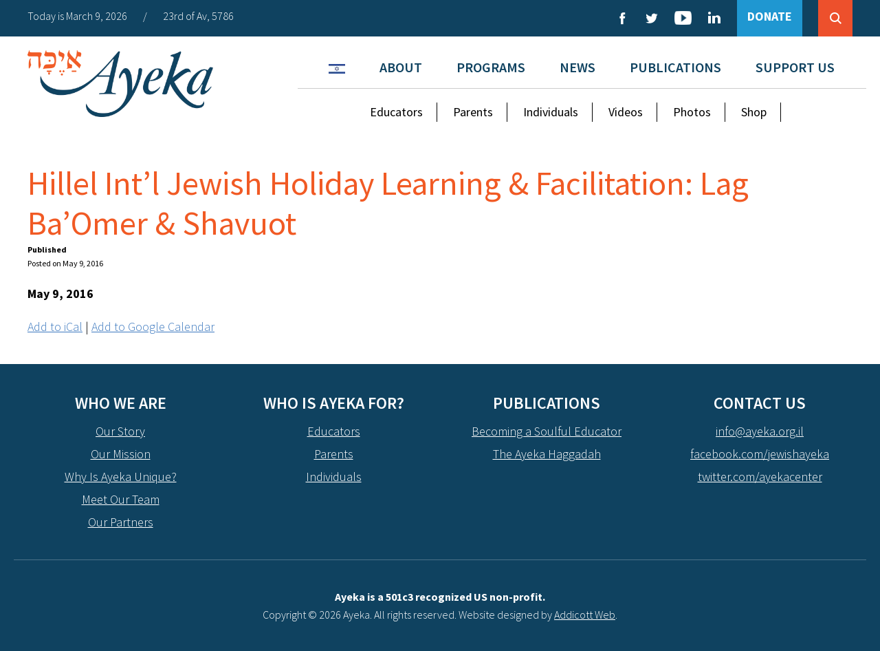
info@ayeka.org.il (760, 431)
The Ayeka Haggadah (547, 454)
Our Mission (121, 454)
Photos (692, 112)
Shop (754, 112)
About (401, 67)
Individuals (550, 112)
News (577, 67)
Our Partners (120, 522)
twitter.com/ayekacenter (760, 476)
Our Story (120, 431)
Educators (396, 112)
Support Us (795, 67)
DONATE (769, 16)
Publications (675, 67)
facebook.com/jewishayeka (759, 454)
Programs (490, 67)
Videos (625, 112)
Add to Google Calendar (152, 326)
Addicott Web (584, 614)
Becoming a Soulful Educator (547, 431)
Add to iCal (55, 326)
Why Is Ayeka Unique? (121, 476)
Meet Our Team (121, 499)
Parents (473, 112)
